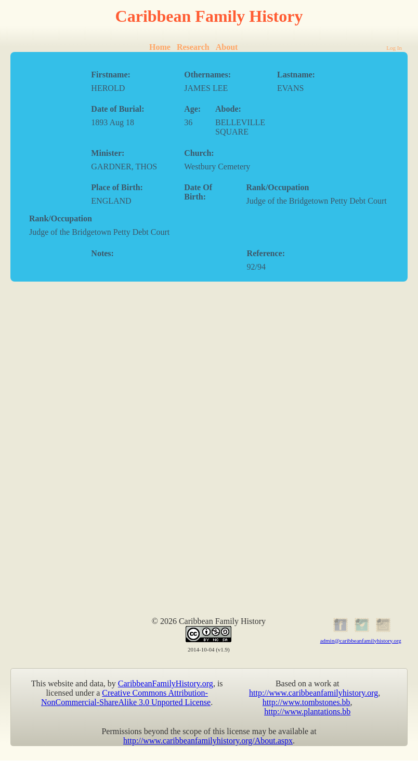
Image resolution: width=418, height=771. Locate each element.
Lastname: (296, 74)
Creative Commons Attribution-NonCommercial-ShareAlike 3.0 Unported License (126, 697)
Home (160, 47)
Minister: (107, 153)
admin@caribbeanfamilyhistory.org (360, 640)
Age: (192, 108)
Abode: (228, 108)
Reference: (266, 253)
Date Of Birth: (198, 192)
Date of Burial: (117, 108)
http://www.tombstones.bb (306, 702)
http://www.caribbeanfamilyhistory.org (313, 692)
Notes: (102, 253)
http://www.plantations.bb (307, 711)
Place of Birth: (117, 187)
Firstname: (110, 74)
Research (193, 47)
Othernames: (207, 74)
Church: (199, 153)
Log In (394, 48)
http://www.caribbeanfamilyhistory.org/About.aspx (208, 740)
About (227, 47)
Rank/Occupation (277, 187)
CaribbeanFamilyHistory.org (165, 683)
